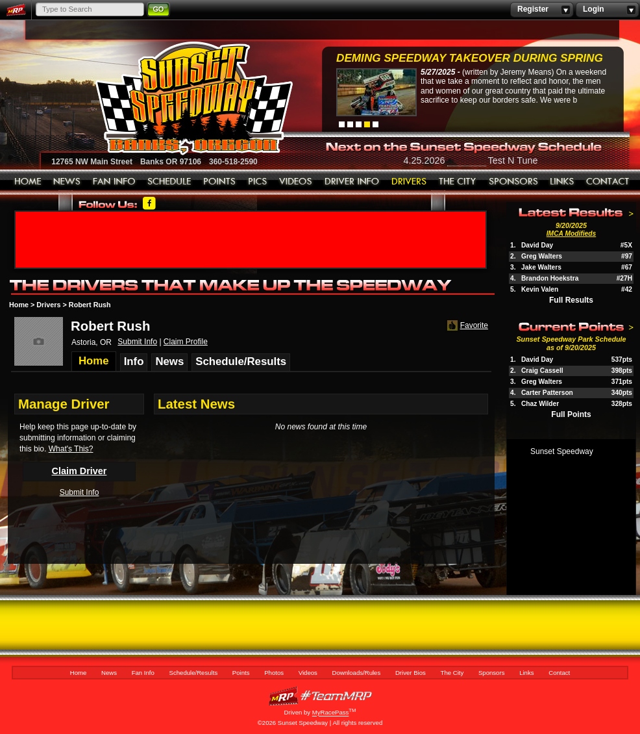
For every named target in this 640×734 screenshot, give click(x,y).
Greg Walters (541, 256)
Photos (257, 182)
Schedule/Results (169, 182)
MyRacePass (320, 696)
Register (541, 10)
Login (607, 10)
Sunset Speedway (561, 451)
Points (220, 182)
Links (562, 182)
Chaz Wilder (540, 403)
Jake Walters (541, 267)
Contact (608, 182)
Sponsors (513, 182)
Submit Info (137, 341)
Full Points (571, 414)
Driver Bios (409, 182)
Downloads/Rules (352, 182)
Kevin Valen (539, 289)
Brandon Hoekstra (549, 278)
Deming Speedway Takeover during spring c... (469, 59)
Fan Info (114, 182)
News (67, 182)
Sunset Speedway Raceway (161, 98)
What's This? (71, 448)
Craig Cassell (542, 370)
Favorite (466, 326)
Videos (296, 182)
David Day (537, 245)
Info (134, 361)
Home (28, 182)
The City (458, 182)
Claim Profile (186, 341)
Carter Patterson (547, 392)
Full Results (571, 300)
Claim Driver (79, 471)
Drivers (48, 305)
